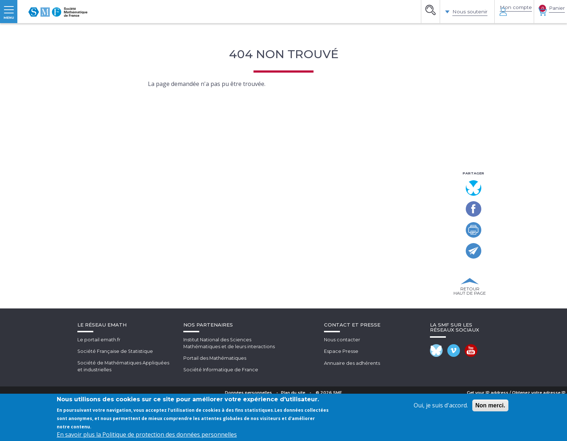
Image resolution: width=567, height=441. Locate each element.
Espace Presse (341, 393)
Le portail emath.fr (98, 381)
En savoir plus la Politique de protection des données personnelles (147, 434)
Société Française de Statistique (115, 393)
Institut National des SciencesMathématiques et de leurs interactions (229, 385)
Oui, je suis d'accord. (441, 405)
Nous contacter (342, 381)
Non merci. (491, 405)
